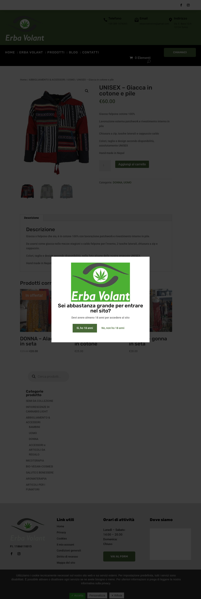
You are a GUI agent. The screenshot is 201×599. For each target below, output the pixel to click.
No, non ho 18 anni (112, 328)
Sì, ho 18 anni (85, 328)
